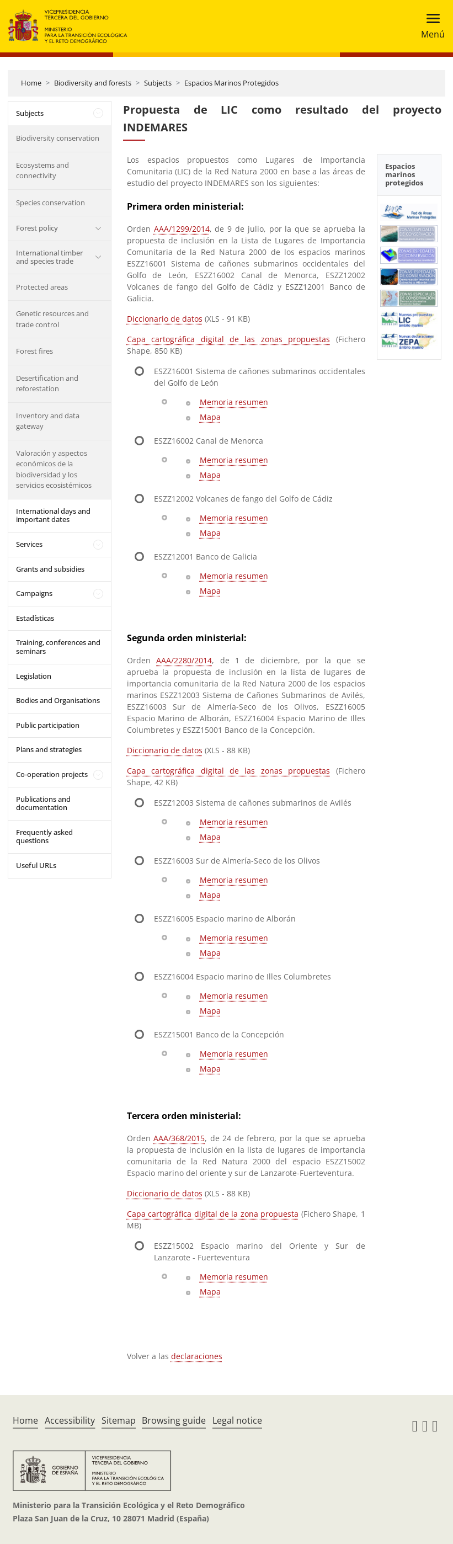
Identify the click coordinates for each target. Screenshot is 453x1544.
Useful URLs (36, 865)
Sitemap (119, 1420)
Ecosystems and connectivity (42, 170)
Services (29, 544)
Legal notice (237, 1420)
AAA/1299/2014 (182, 228)
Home (31, 83)
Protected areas (42, 287)
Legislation (33, 676)
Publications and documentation (43, 803)
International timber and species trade (49, 257)
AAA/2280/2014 (184, 660)
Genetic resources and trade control (52, 318)
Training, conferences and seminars (58, 646)
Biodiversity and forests (92, 83)
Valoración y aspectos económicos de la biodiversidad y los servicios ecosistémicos (54, 469)
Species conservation (50, 202)
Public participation (47, 725)
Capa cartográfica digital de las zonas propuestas (229, 339)
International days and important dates (53, 515)
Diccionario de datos (164, 318)
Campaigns (34, 593)
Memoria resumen (234, 402)
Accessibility (70, 1420)
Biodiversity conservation (57, 138)
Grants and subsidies (50, 569)
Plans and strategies (49, 749)
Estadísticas (35, 618)
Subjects (158, 83)
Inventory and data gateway (47, 421)
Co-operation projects (52, 774)
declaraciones (196, 1356)
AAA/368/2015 (179, 1138)
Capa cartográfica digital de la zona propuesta (213, 1213)
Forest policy (37, 228)
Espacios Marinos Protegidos (231, 83)
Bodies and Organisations (58, 700)
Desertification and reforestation (47, 383)
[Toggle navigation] (429, 26)
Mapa (210, 417)
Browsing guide (174, 1420)
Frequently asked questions (44, 836)
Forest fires (34, 351)
